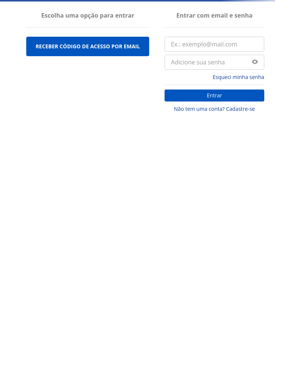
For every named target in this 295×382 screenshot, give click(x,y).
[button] (255, 62)
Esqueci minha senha (238, 77)
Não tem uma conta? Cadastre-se (214, 109)
